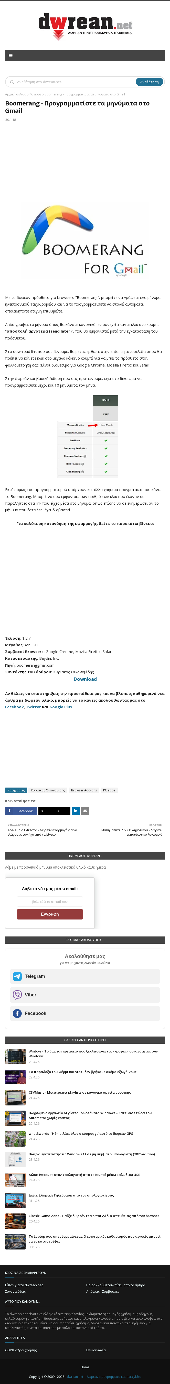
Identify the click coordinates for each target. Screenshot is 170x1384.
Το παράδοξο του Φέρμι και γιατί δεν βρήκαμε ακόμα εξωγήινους (82, 1071)
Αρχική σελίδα (15, 94)
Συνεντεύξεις (15, 1291)
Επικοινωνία (96, 1350)
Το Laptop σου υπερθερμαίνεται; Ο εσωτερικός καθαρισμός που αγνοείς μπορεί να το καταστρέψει (95, 1239)
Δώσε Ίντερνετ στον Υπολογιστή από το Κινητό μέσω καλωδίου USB (84, 1174)
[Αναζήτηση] (76, 82)
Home (85, 1367)
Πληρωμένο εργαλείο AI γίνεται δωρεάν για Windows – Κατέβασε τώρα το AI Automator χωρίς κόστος (91, 1115)
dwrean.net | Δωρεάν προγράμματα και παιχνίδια (104, 1376)
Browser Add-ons (84, 790)
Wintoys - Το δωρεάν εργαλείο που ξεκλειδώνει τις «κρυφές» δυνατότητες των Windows (93, 1054)
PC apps (35, 94)
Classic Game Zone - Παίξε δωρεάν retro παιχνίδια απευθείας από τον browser (94, 1215)
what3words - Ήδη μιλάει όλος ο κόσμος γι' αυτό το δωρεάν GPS (81, 1133)
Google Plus (60, 706)
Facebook (14, 706)
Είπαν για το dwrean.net (24, 1285)
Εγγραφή (50, 914)
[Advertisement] (85, 166)
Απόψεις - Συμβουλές (102, 1291)
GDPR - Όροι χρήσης (21, 1350)
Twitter (33, 706)
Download (85, 679)
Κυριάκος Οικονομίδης (48, 790)
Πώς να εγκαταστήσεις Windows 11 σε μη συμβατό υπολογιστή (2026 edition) (92, 1154)
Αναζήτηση (149, 81)
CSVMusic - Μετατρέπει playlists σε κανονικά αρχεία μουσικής (80, 1092)
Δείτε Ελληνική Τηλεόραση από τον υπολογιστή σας (71, 1195)
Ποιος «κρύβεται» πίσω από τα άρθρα (115, 1285)
